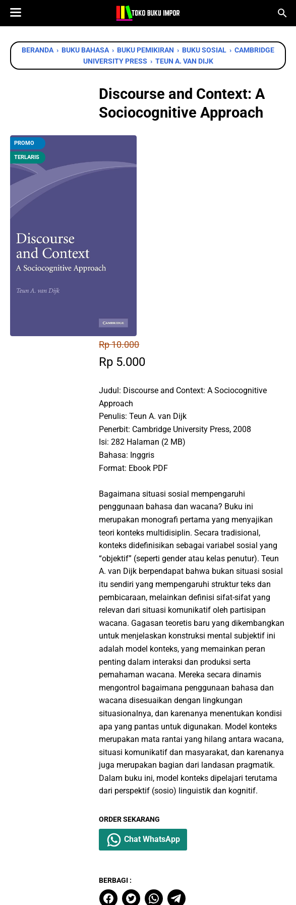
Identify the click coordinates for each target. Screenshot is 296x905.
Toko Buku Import (161, 889)
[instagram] (163, 849)
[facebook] (125, 756)
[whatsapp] (171, 756)
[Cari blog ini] (282, 13)
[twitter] (148, 756)
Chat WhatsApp (161, 697)
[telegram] (194, 756)
